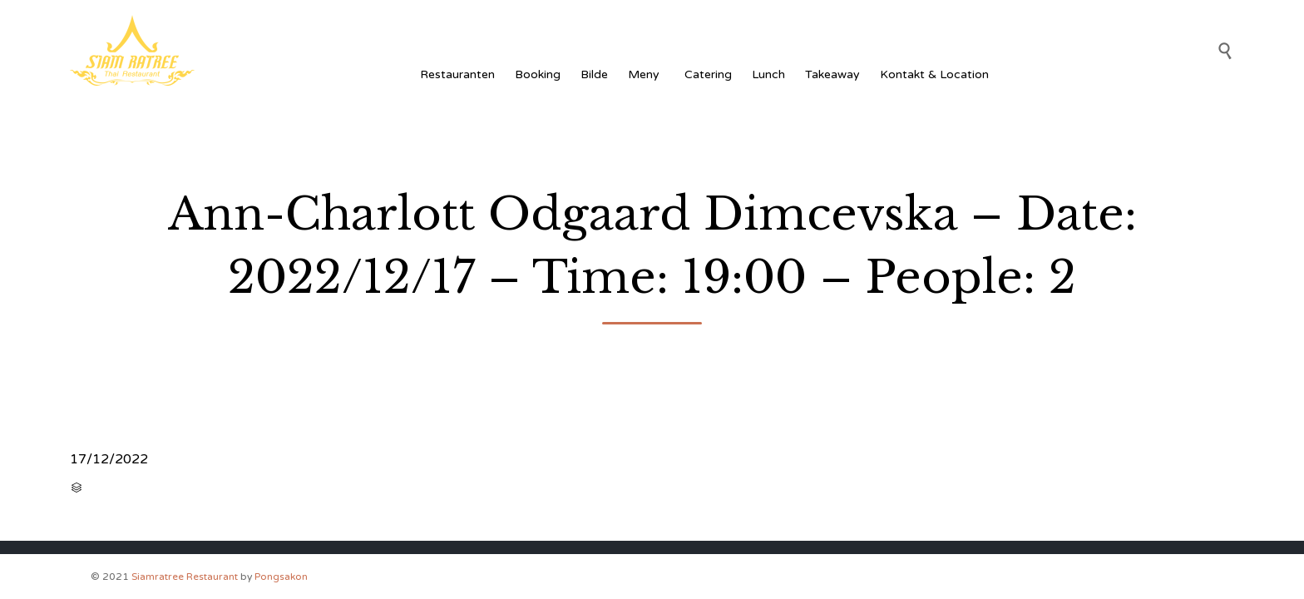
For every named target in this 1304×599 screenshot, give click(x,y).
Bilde (594, 74)
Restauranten (457, 74)
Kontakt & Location (934, 74)
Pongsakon (281, 576)
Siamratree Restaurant (184, 576)
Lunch (768, 74)
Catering (708, 74)
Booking (538, 74)
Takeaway (832, 74)
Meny (646, 74)
